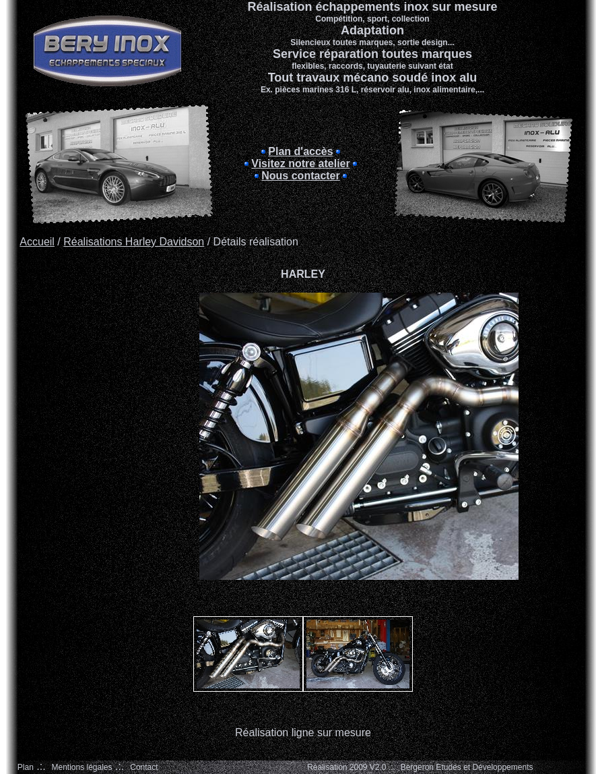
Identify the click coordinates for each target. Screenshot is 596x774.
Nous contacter (300, 175)
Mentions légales (81, 767)
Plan (26, 767)
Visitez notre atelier (300, 163)
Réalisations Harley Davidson (133, 241)
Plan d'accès (300, 151)
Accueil (37, 241)
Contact (144, 767)
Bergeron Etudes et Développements (467, 767)
